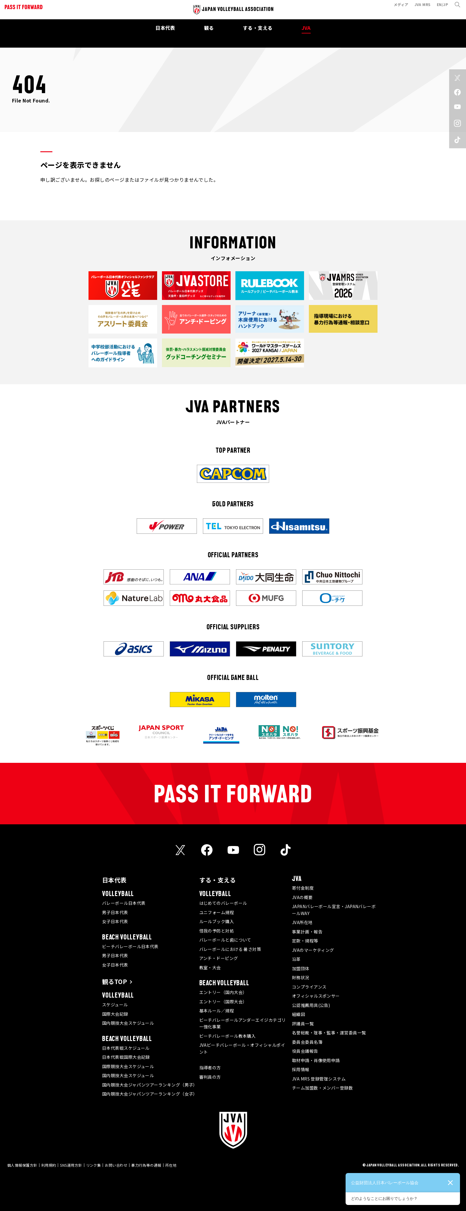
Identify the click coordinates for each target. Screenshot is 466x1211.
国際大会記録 (115, 1014)
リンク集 (93, 1165)
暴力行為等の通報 (146, 1165)
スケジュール (115, 1005)
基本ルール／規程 (216, 1011)
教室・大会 (210, 967)
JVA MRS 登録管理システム (319, 1079)
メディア (398, 7)
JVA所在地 (302, 922)
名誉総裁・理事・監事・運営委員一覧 (329, 1033)
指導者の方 (210, 1068)
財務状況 (300, 977)
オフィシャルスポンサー (316, 996)
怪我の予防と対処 (216, 931)
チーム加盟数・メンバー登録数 (322, 1088)
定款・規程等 (305, 941)
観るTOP (114, 981)
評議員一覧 (303, 1024)
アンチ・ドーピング (218, 958)
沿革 (296, 959)
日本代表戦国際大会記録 (126, 1057)
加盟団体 (300, 968)
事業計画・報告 (307, 932)
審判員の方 (210, 1077)
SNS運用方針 (71, 1165)
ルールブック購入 (216, 921)
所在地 (170, 1165)
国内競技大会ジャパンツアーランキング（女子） (149, 1094)
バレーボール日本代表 (124, 903)
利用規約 (48, 1165)
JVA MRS (420, 7)
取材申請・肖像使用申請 (316, 1060)
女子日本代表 (115, 921)
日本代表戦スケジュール (126, 1048)
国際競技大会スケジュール (128, 1066)
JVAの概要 (302, 897)
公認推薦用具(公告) (311, 1005)
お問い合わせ (116, 1165)
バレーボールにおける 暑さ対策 (230, 949)
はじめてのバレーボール (223, 903)
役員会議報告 (305, 1051)
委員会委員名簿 (307, 1042)
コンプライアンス (309, 987)
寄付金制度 (303, 888)
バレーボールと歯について (225, 940)
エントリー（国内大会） (223, 992)
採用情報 (300, 1069)
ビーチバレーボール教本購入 (227, 1036)
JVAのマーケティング (313, 950)
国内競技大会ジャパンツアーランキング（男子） (149, 1085)
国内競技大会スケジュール (128, 1023)
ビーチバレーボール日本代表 (130, 946)
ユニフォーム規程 (216, 912)
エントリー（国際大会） (223, 1002)
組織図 (298, 1014)
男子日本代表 (115, 912)
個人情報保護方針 (22, 1165)
